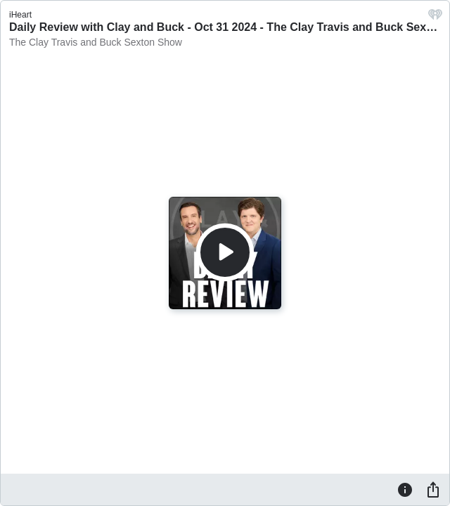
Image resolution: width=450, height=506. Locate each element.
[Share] (433, 489)
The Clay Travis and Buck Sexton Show (95, 42)
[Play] (225, 252)
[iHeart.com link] (435, 18)
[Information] (405, 489)
